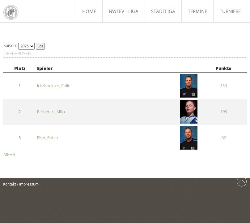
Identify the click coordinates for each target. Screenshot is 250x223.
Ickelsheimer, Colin (53, 85)
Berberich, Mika (51, 111)
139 (223, 85)
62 (224, 137)
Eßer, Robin (47, 137)
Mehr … (11, 154)
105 (223, 111)
